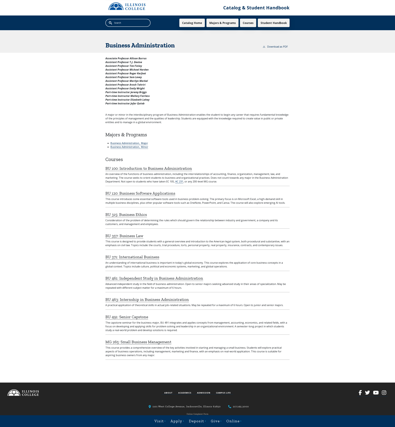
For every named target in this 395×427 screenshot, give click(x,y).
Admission (203, 392)
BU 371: (132, 257)
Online (233, 421)
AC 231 (179, 181)
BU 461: (154, 278)
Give (215, 421)
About (168, 392)
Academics (184, 392)
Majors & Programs (222, 23)
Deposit (196, 421)
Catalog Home (192, 23)
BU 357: (124, 235)
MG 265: (138, 342)
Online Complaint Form (197, 414)
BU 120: (140, 193)
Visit (159, 421)
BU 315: (126, 214)
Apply (176, 421)
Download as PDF (275, 46)
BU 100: (148, 168)
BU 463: (147, 299)
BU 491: (126, 317)
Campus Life (223, 392)
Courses (248, 23)
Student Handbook (273, 23)
